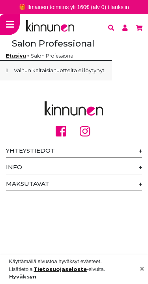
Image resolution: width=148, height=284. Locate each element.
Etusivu (16, 56)
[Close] (142, 269)
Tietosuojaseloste (60, 269)
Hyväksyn (22, 276)
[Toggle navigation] (10, 24)
